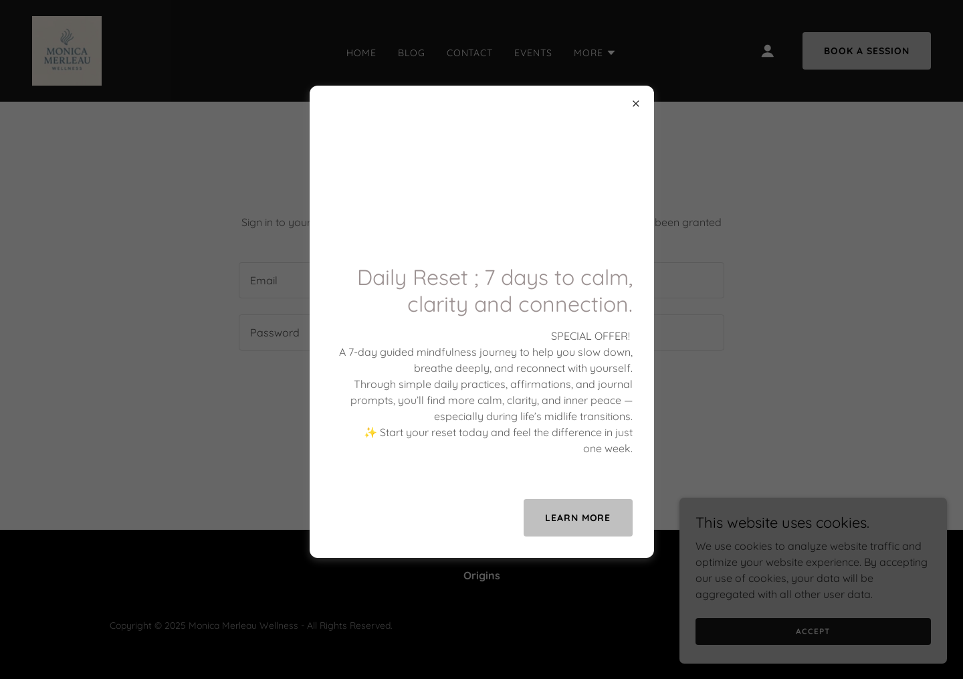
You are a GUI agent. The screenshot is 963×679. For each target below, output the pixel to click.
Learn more (578, 518)
